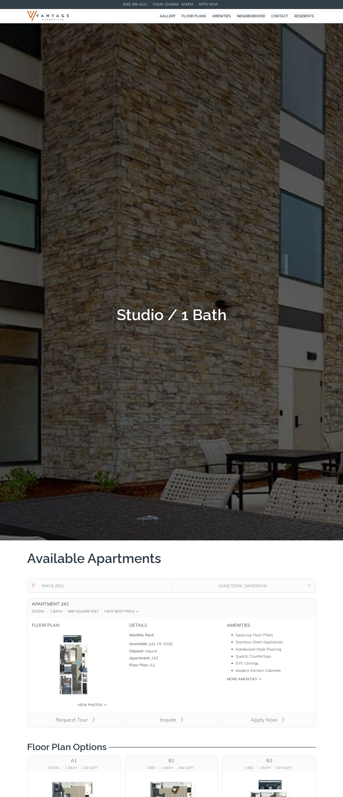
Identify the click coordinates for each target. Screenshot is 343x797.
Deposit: (136, 650)
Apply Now (208, 4)
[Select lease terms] (243, 585)
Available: (138, 643)
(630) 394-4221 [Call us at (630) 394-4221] (135, 4)
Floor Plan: (139, 664)
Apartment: (139, 657)
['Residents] (304, 16)
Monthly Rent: (141, 634)
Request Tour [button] (75, 719)
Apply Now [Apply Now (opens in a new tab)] (268, 719)
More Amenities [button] (244, 678)
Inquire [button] (171, 719)
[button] (122, 611)
